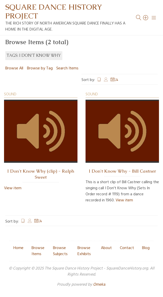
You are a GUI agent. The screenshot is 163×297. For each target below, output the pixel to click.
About (106, 248)
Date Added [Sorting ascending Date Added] (115, 80)
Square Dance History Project (53, 11)
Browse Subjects (60, 251)
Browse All (14, 68)
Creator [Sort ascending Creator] (106, 80)
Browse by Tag (40, 68)
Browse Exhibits (84, 251)
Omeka (99, 284)
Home (18, 248)
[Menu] (154, 18)
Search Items (67, 68)
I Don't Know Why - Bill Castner (122, 171)
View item (12, 188)
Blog (146, 248)
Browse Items (38, 251)
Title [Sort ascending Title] (99, 80)
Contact (127, 248)
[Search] (146, 18)
